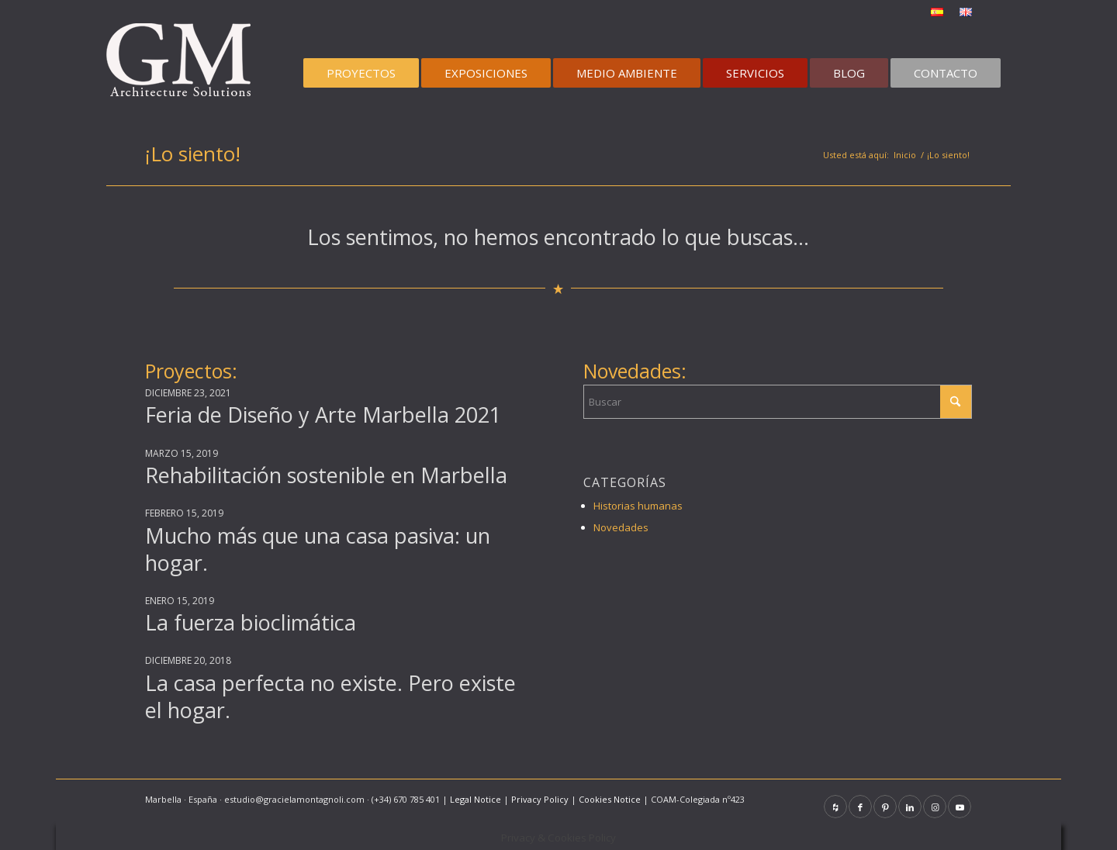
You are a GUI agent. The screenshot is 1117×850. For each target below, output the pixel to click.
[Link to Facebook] (860, 806)
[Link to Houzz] (835, 806)
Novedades (620, 527)
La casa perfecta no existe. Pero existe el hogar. (330, 696)
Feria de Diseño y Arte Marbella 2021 (323, 414)
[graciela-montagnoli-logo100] (183, 65)
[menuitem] (937, 12)
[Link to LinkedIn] (910, 806)
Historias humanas (638, 506)
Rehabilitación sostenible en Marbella (326, 475)
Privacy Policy (540, 799)
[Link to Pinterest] (885, 806)
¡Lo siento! (192, 154)
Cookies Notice (610, 799)
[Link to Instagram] (934, 806)
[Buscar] (777, 401)
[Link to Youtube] (959, 806)
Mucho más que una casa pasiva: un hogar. (317, 549)
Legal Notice (475, 799)
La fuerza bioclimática (250, 622)
